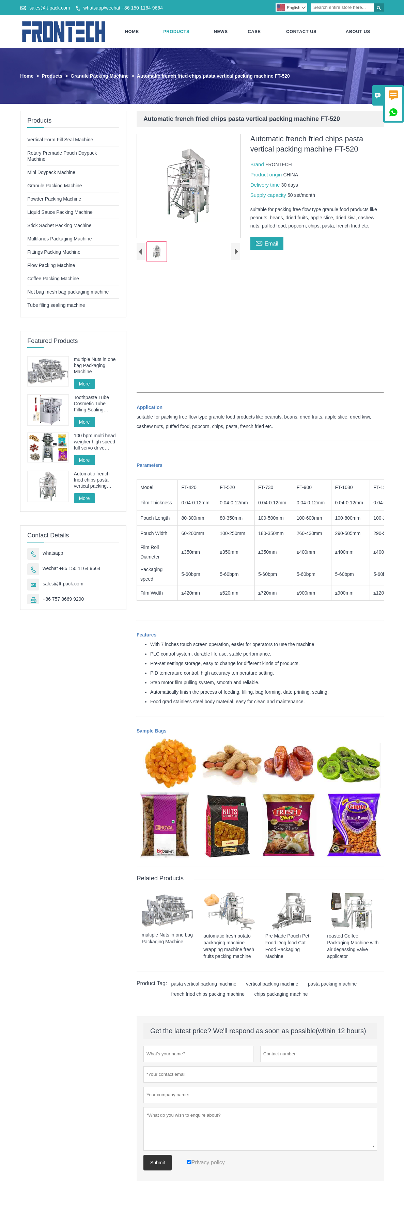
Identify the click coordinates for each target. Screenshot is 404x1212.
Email (266, 243)
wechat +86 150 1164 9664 (71, 568)
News (221, 31)
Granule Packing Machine (99, 76)
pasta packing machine (332, 984)
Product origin (266, 174)
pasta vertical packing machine (203, 984)
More (84, 384)
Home (132, 31)
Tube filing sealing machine (56, 305)
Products (176, 31)
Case (254, 31)
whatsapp (53, 553)
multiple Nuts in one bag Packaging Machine (95, 365)
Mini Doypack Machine (51, 172)
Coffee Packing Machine (53, 278)
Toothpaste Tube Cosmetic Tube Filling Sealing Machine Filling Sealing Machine (91, 404)
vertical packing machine (272, 984)
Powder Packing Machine (54, 199)
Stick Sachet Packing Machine (59, 225)
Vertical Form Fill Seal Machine (60, 139)
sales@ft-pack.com (49, 8)
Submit (157, 1162)
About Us (358, 31)
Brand (257, 164)
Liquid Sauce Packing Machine (59, 212)
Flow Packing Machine (51, 265)
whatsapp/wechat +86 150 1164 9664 (123, 8)
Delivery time (265, 185)
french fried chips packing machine (208, 994)
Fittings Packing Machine (53, 252)
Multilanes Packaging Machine (59, 238)
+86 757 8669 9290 (63, 599)
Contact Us (301, 31)
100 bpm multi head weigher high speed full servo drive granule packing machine (95, 442)
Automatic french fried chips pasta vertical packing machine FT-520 (92, 480)
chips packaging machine (281, 994)
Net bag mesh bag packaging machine (68, 292)
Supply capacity (269, 195)
